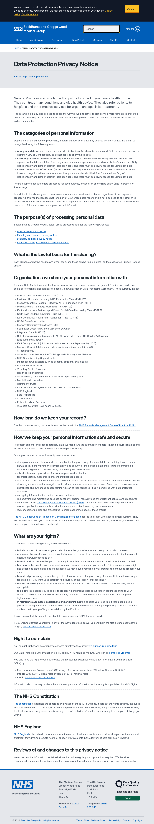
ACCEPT (132, 8)
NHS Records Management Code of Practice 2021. (107, 425)
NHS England (21, 734)
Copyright (137, 820)
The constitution (23, 703)
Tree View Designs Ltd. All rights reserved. (41, 820)
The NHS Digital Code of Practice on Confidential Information (47, 516)
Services (97, 40)
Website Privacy (99, 820)
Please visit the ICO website (40, 677)
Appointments (36, 40)
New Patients (78, 40)
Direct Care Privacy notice (31, 231)
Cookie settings (29, 14)
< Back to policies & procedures (31, 76)
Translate (132, 29)
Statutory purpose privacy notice (34, 238)
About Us (114, 40)
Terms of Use (82, 820)
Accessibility (115, 820)
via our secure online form (37, 626)
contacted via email (119, 652)
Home (19, 40)
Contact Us (132, 40)
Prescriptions (58, 40)
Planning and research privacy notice (37, 235)
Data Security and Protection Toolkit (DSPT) (61, 502)
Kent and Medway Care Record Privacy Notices (43, 242)
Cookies (126, 820)
